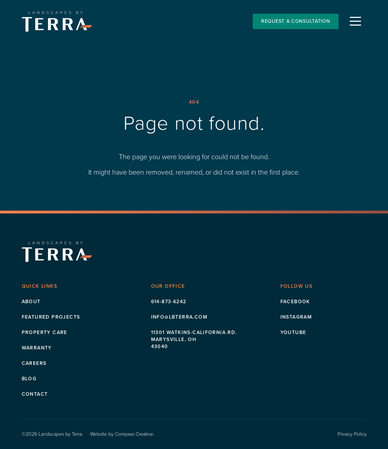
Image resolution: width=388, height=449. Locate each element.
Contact (35, 394)
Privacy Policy (352, 434)
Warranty (37, 348)
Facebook (295, 301)
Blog (29, 378)
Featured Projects (51, 317)
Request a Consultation (295, 21)
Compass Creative (134, 434)
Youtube (293, 332)
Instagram (296, 317)
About (31, 301)
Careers (34, 363)
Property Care (44, 332)
